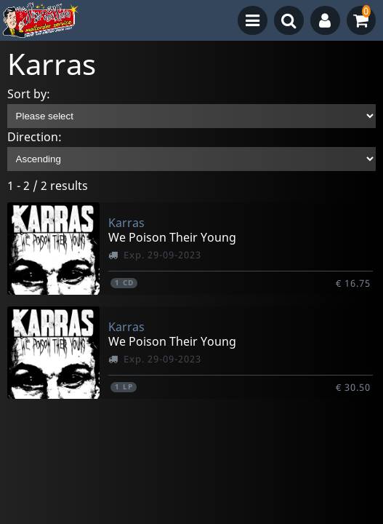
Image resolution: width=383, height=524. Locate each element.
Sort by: (28, 94)
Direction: (34, 137)
